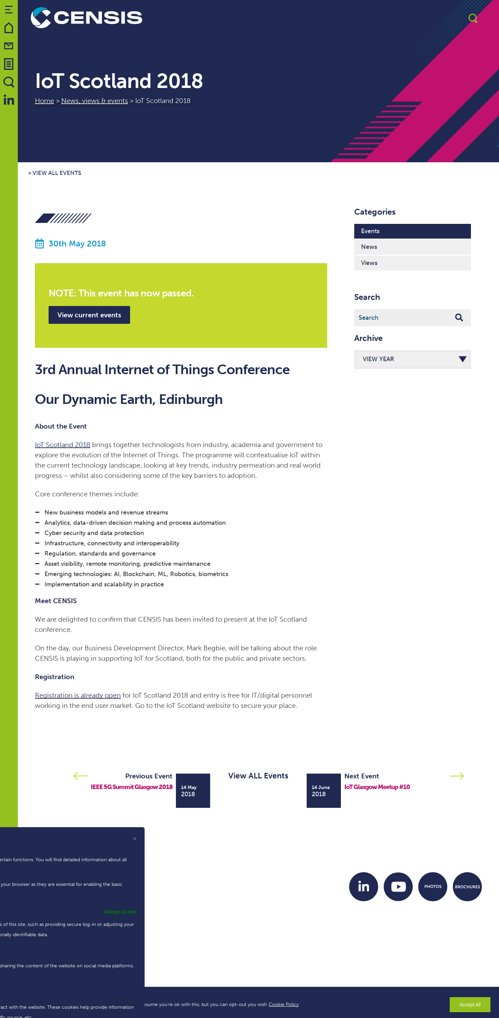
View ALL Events (258, 775)
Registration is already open (78, 695)
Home (44, 101)
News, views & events (94, 101)
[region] (249, 1002)
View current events (89, 315)
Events (370, 231)
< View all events (54, 173)
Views (369, 263)
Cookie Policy (284, 1004)
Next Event (361, 776)
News (369, 247)
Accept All (470, 1004)
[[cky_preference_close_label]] (135, 838)
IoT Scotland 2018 (62, 445)
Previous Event (148, 776)
